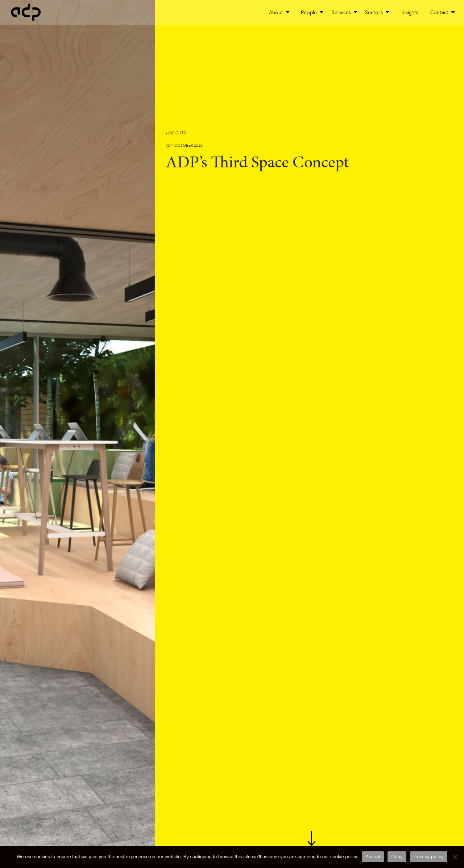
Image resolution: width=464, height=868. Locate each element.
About (279, 12)
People (312, 12)
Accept (372, 856)
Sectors (377, 12)
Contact (442, 12)
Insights (409, 12)
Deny (396, 856)
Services (344, 12)
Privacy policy (429, 856)
